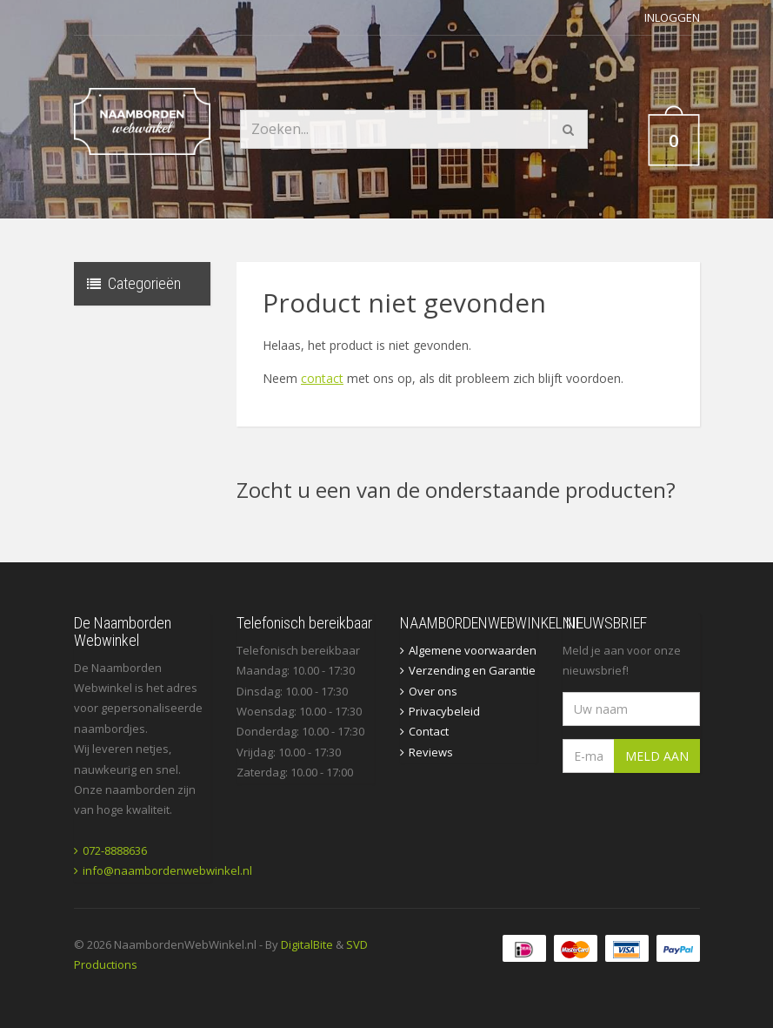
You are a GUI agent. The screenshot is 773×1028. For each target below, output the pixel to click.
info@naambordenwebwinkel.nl (167, 870)
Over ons (433, 691)
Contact (429, 731)
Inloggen (672, 17)
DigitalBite (307, 944)
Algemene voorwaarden (472, 650)
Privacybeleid (444, 711)
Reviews (431, 752)
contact (322, 378)
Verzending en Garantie (472, 670)
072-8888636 (115, 850)
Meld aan (657, 756)
